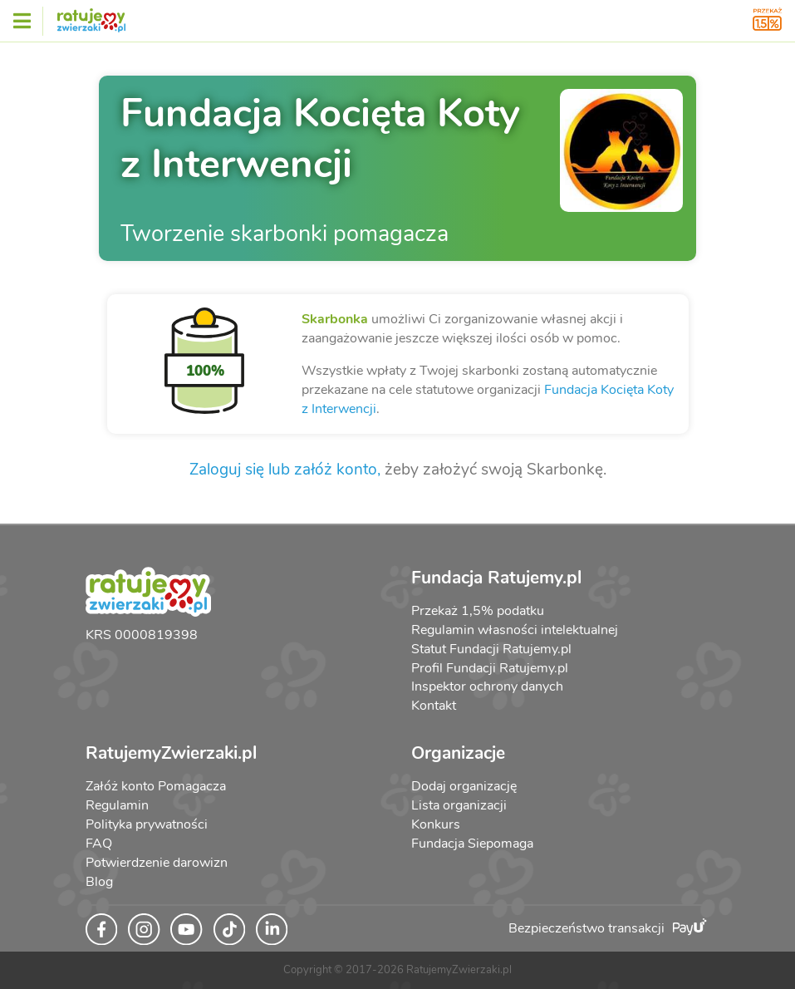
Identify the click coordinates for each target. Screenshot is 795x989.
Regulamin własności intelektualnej (514, 630)
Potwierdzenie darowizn (157, 863)
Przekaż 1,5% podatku (477, 611)
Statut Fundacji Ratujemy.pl (491, 649)
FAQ (99, 843)
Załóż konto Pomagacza (156, 786)
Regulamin (117, 805)
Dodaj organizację (464, 786)
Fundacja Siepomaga (472, 843)
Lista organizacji (459, 805)
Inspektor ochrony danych (487, 686)
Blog (99, 882)
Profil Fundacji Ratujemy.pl (489, 668)
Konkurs (435, 824)
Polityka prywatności (147, 824)
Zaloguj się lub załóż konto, (284, 469)
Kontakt (433, 705)
